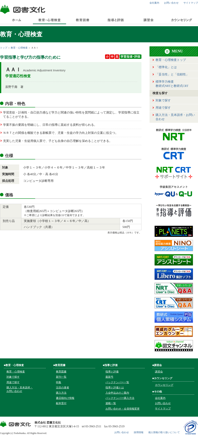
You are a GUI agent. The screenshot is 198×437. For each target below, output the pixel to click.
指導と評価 (112, 371)
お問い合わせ (171, 2)
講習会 (159, 371)
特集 (58, 382)
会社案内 (154, 2)
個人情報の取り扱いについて (164, 432)
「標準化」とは (166, 67)
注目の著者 (62, 387)
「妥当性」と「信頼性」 (172, 74)
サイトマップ (190, 2)
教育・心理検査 (19, 47)
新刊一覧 (61, 376)
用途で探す (163, 107)
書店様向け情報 (65, 398)
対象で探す (163, 100)
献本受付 (61, 403)
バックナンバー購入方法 (119, 398)
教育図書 (61, 371)
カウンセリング (164, 384)
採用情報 (138, 432)
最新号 (109, 376)
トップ (3, 47)
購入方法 (61, 392)
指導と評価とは (114, 387)
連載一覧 (110, 403)
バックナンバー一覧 (117, 382)
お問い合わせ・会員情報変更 (122, 408)
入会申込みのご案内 (117, 392)
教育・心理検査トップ (171, 59)
